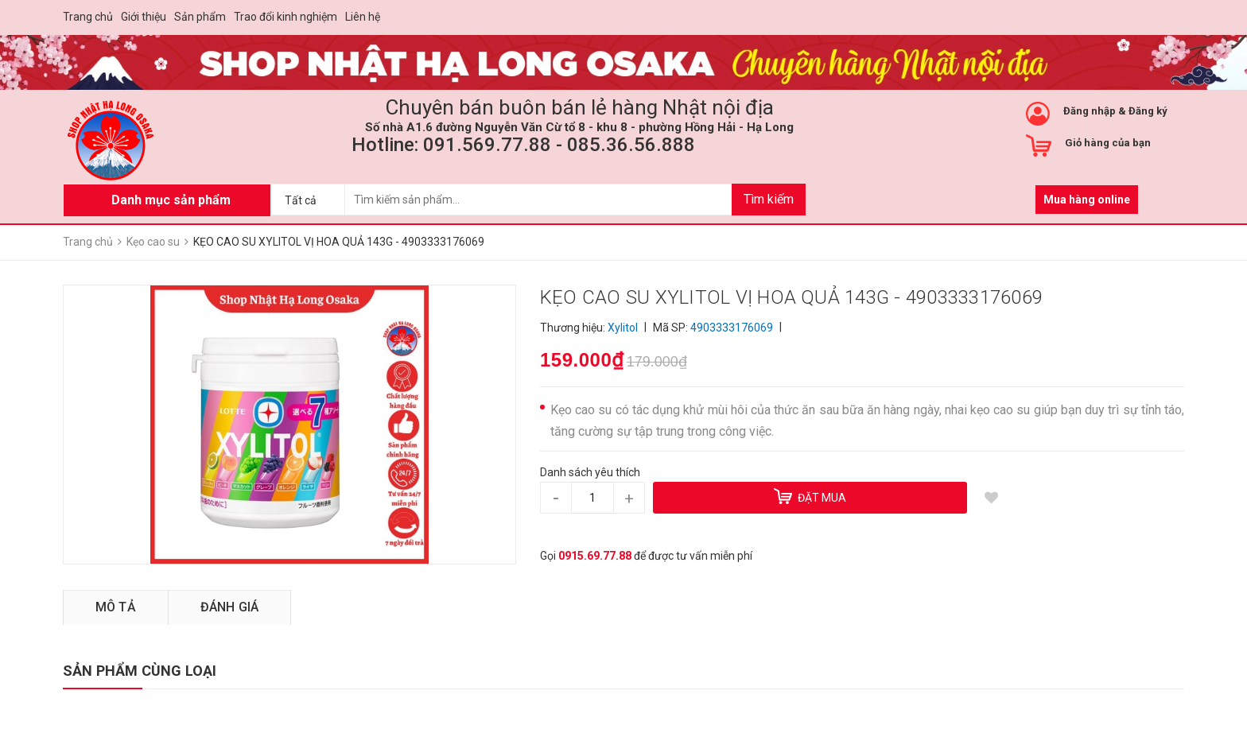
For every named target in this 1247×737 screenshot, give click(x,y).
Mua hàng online (1086, 199)
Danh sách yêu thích (590, 472)
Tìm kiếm (769, 199)
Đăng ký (1148, 111)
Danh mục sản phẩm (171, 200)
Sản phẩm (200, 16)
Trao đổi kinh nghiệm (285, 16)
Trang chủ (88, 16)
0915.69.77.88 (594, 555)
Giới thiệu (143, 16)
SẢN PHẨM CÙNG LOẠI (139, 670)
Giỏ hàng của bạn (1108, 143)
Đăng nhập (1089, 111)
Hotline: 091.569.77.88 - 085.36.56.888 (523, 145)
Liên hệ (362, 16)
